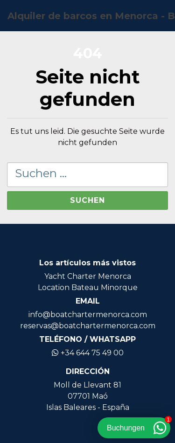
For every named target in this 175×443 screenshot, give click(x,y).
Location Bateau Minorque (88, 287)
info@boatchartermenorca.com (87, 314)
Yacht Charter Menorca (87, 276)
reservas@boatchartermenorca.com (87, 325)
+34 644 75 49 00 (88, 352)
